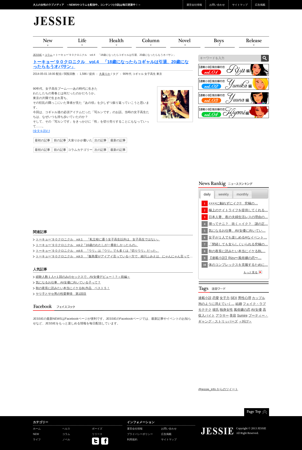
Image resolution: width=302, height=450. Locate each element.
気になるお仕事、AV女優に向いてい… (237, 230)
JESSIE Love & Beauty (54, 20)
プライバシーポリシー (140, 434)
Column (151, 42)
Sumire (242, 315)
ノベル (66, 439)
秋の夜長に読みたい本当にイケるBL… (237, 251)
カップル (258, 298)
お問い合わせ (217, 4)
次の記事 (100, 140)
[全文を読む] (41, 131)
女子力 (225, 298)
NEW (48, 42)
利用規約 (132, 439)
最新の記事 (118, 140)
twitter (95, 441)
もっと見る (253, 272)
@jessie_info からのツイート (218, 389)
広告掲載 (260, 4)
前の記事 (60, 140)
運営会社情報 (194, 4)
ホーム (37, 428)
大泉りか (104, 74)
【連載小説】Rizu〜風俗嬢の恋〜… (235, 258)
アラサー (222, 315)
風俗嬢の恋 (242, 309)
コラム (48, 54)
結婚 (238, 304)
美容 (233, 315)
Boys (220, 42)
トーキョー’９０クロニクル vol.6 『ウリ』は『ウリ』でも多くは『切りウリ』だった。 (97, 250)
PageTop (256, 412)
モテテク (204, 309)
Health (117, 42)
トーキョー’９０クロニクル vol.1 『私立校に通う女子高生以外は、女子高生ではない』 (98, 239)
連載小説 (204, 298)
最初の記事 (42, 140)
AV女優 (256, 309)
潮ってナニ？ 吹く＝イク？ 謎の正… (238, 224)
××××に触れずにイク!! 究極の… (233, 203)
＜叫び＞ (245, 321)
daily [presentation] (207, 194)
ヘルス (66, 428)
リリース (97, 434)
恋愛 (215, 298)
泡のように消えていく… (216, 304)
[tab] (207, 194)
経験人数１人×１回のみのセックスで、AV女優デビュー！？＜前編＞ (83, 277)
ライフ (37, 439)
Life (82, 42)
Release (254, 42)
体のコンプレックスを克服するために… (238, 265)
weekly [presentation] (224, 194)
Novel (185, 42)
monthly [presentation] (242, 194)
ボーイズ (97, 428)
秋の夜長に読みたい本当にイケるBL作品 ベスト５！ (73, 288)
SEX (233, 298)
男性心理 (244, 298)
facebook (104, 441)
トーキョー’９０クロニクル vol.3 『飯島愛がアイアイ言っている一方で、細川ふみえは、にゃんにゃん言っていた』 (117, 256)
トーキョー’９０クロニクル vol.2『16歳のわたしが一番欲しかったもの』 (87, 245)
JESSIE (37, 54)
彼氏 (215, 309)
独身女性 (226, 309)
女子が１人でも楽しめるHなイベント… (238, 237)
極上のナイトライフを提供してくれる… (238, 210)
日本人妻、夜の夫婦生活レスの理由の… (238, 217)
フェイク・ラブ (254, 304)
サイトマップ (240, 4)
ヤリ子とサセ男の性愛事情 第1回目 (61, 293)
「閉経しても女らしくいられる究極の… (238, 244)
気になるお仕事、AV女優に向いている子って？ (68, 282)
